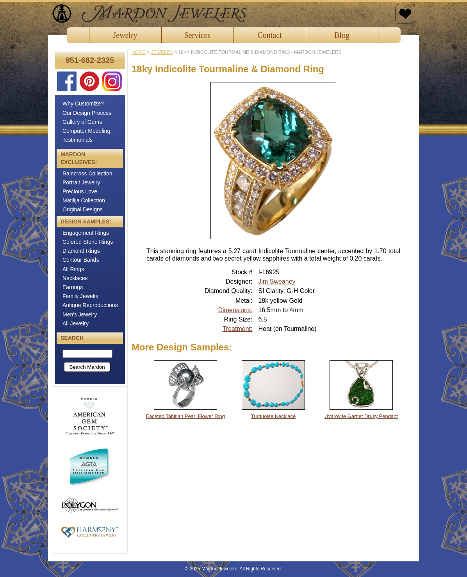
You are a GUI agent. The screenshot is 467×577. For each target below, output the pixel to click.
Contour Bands (80, 260)
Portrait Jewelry (81, 182)
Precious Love (79, 191)
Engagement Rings (85, 233)
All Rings (73, 269)
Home (139, 52)
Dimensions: (235, 310)
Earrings (72, 287)
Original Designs (82, 209)
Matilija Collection (83, 200)
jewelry (162, 52)
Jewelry (125, 35)
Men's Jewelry (79, 314)
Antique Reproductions (90, 305)
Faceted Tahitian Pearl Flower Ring (185, 416)
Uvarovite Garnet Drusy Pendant (361, 416)
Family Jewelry (80, 296)
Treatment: (238, 328)
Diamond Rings (81, 251)
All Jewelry (75, 323)
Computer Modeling (86, 131)
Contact (269, 35)
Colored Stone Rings (87, 242)
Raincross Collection (87, 173)
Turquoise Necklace (273, 416)
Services (197, 35)
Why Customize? (83, 103)
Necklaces (75, 278)
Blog (341, 35)
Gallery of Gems (82, 122)
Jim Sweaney (276, 281)
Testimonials (77, 140)
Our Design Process (86, 113)
